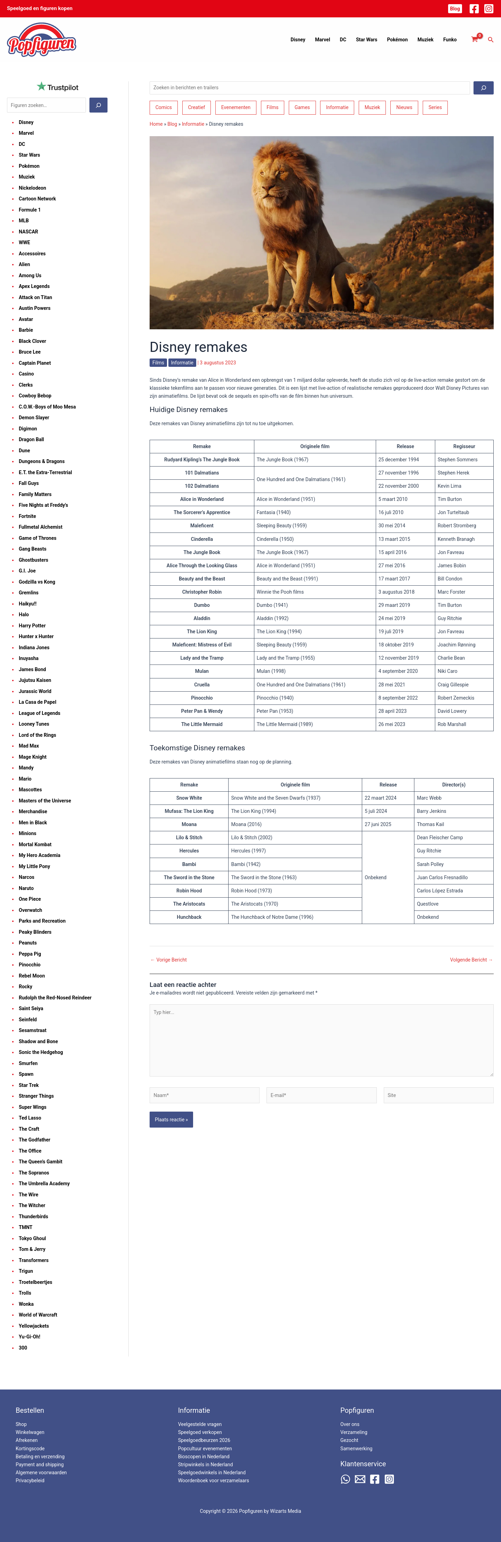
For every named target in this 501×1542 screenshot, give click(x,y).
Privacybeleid (30, 1480)
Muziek (426, 39)
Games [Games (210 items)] (302, 107)
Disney (298, 39)
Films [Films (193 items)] (272, 107)
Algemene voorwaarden (41, 1472)
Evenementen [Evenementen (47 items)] (235, 107)
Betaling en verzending (40, 1456)
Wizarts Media (285, 1511)
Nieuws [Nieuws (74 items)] (404, 107)
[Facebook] (474, 8)
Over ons (349, 1424)
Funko (450, 39)
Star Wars (366, 39)
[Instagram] (489, 8)
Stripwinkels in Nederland (205, 1464)
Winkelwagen (30, 1432)
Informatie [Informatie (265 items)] (337, 107)
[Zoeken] (98, 105)
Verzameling (353, 1432)
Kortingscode (30, 1448)
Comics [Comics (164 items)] (164, 107)
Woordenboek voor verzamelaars (213, 1480)
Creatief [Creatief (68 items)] (196, 107)
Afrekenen (27, 1440)
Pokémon (397, 39)
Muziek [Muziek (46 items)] (372, 107)
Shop (21, 1424)
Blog (172, 124)
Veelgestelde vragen (200, 1424)
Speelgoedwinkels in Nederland (212, 1472)
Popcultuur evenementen (205, 1448)
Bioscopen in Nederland (204, 1456)
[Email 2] (360, 1479)
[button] (455, 8)
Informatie (193, 124)
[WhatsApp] (345, 1479)
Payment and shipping (40, 1464)
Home (156, 124)
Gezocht (349, 1440)
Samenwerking (356, 1448)
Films (158, 362)
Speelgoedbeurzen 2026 (204, 1440)
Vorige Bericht (168, 959)
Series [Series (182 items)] (435, 107)
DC (343, 39)
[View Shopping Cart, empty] (475, 40)
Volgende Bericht (471, 959)
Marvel (322, 39)
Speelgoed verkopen (200, 1432)
